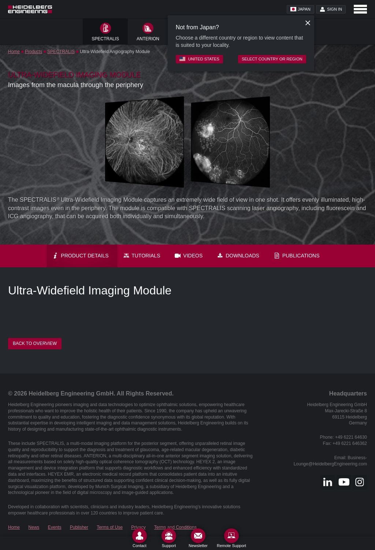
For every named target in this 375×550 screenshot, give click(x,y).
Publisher (79, 527)
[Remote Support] (231, 538)
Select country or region (272, 59)
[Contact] (139, 538)
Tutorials (141, 256)
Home (14, 51)
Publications (297, 256)
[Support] (168, 538)
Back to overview (35, 343)
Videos (189, 256)
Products (33, 51)
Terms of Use (110, 527)
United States (199, 59)
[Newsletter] (198, 538)
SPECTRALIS (61, 51)
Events (55, 527)
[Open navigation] (360, 9)
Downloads (238, 256)
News (33, 527)
